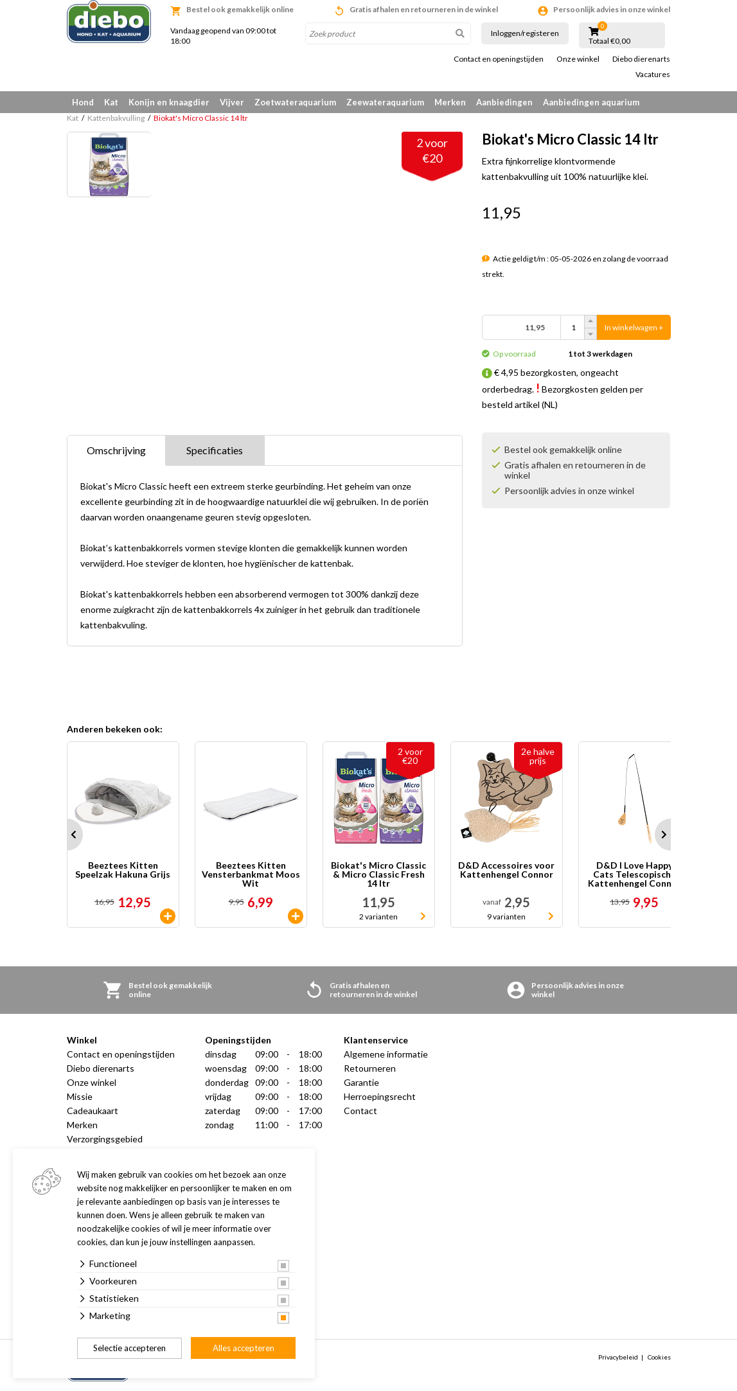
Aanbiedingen (504, 102)
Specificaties (214, 450)
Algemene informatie (386, 1054)
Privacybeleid (618, 1357)
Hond (83, 102)
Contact (360, 1110)
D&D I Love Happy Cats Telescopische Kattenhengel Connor (634, 874)
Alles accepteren (243, 1348)
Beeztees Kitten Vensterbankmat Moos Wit (251, 874)
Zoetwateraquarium (295, 102)
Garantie (361, 1082)
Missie (80, 1096)
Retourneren (370, 1068)
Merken (450, 102)
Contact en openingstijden (499, 59)
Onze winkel (577, 59)
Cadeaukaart (92, 1110)
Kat (111, 102)
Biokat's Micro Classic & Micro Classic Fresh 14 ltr (378, 874)
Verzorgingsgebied (105, 1138)
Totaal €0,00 (609, 41)
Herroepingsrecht (380, 1096)
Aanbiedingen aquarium (591, 102)
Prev (67, 835)
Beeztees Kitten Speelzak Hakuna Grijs (122, 870)
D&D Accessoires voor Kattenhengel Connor (506, 870)
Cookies (659, 1357)
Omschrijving (116, 450)
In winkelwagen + (634, 327)
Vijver (232, 102)
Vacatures (652, 74)
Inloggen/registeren (525, 33)
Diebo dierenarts (641, 59)
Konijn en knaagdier (169, 102)
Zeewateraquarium (385, 102)
